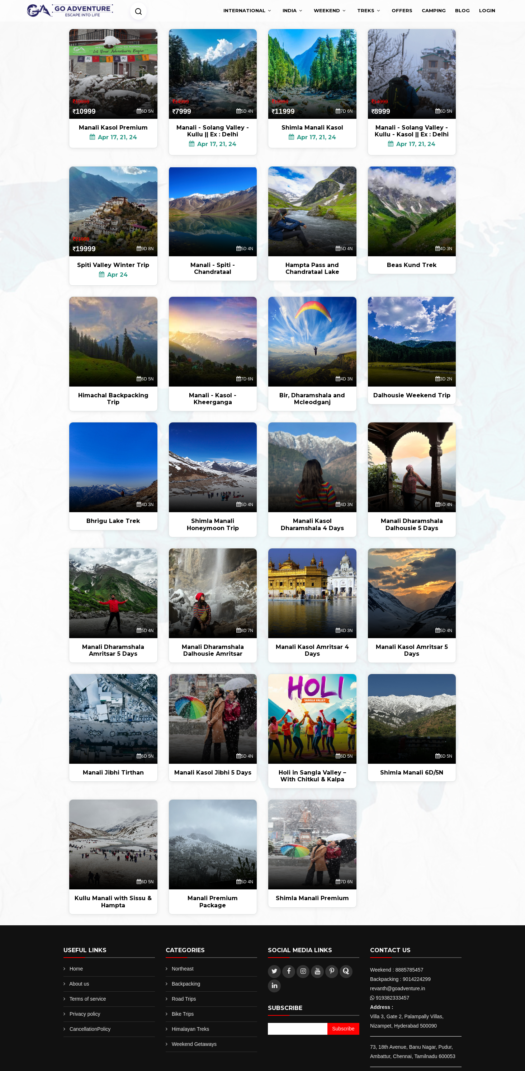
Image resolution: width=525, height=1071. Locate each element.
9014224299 (417, 979)
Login (487, 10)
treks (365, 10)
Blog (462, 10)
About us (79, 984)
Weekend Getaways (194, 1044)
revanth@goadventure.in (397, 988)
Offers (402, 10)
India (290, 10)
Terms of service (88, 999)
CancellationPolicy (90, 1029)
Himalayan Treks (190, 1029)
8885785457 (410, 970)
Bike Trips (183, 1014)
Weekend (327, 10)
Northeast (183, 969)
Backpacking (186, 984)
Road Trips (184, 999)
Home (76, 969)
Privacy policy (85, 1014)
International (244, 10)
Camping (434, 10)
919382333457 (392, 998)
